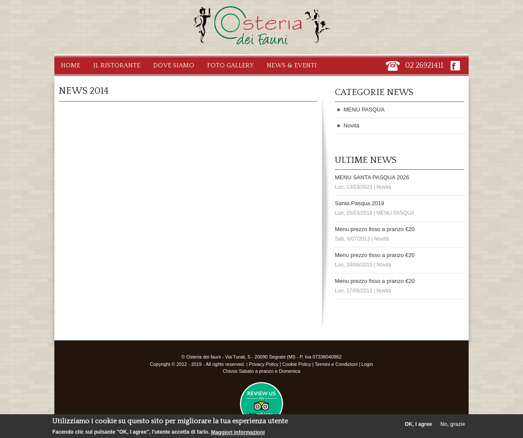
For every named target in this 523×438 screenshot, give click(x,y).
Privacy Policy (263, 364)
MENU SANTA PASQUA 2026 (372, 177)
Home (70, 65)
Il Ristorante (116, 65)
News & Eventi (292, 65)
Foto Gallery (230, 65)
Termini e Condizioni (336, 364)
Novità (351, 125)
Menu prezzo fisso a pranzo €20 (375, 229)
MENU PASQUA (363, 109)
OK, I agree (418, 426)
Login (367, 364)
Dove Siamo (173, 65)
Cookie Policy (296, 364)
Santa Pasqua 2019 (359, 203)
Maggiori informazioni (238, 434)
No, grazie (452, 426)
